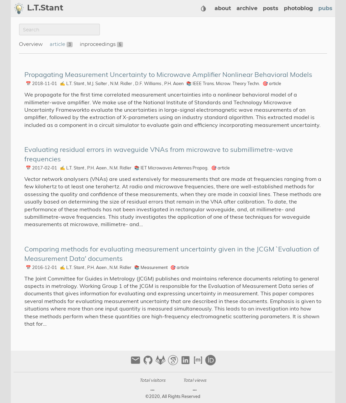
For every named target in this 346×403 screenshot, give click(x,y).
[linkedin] (186, 363)
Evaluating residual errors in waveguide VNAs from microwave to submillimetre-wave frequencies (158, 154)
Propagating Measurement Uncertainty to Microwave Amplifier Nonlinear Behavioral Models (168, 74)
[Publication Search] (59, 30)
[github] (149, 363)
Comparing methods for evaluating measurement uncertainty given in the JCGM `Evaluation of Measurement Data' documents (171, 254)
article (58, 44)
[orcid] (210, 363)
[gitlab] (161, 363)
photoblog (298, 8)
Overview (31, 44)
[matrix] (199, 363)
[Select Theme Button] (203, 8)
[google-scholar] (174, 363)
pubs (325, 8)
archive (247, 8)
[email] (136, 363)
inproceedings (98, 44)
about (223, 8)
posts (270, 8)
